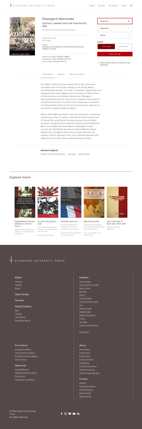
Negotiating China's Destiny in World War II (25, 223)
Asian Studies (84, 154)
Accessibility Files (22, 369)
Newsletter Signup (22, 320)
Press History (84, 349)
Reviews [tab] (61, 74)
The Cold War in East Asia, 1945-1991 (116, 222)
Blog (17, 310)
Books (92, 6)
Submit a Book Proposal (25, 353)
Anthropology (85, 282)
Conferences (20, 317)
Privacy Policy (84, 356)
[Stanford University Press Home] (32, 5)
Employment (84, 353)
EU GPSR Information (88, 366)
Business (83, 292)
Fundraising (84, 363)
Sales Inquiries (85, 393)
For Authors (113, 6)
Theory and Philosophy (88, 325)
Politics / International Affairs (53, 154)
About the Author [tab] (76, 74)
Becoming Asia (91, 221)
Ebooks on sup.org (87, 370)
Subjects (18, 285)
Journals (101, 6)
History (82, 295)
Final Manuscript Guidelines (26, 356)
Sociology (72, 154)
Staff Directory (85, 396)
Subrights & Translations (25, 380)
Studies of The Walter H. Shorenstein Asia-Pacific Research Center (63, 48)
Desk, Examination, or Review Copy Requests (113, 63)
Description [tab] (48, 74)
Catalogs (18, 314)
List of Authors (21, 359)
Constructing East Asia (47, 222)
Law (81, 305)
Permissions (20, 376)
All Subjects (84, 332)
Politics (82, 319)
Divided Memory (69, 221)
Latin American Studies (88, 302)
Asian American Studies (89, 285)
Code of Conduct (86, 359)
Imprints (18, 282)
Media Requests (86, 390)
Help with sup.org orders (89, 373)
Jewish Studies (85, 298)
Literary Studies (85, 309)
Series (17, 288)
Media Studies (85, 312)
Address (82, 383)
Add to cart (115, 54)
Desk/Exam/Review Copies (26, 373)
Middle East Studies (87, 315)
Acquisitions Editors (23, 349)
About (124, 6)
